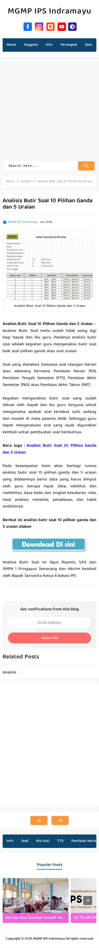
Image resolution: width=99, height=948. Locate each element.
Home (11, 45)
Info (10, 842)
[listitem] (36, 901)
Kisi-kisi (42, 842)
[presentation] (87, 901)
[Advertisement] (49, 111)
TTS (60, 842)
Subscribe (49, 639)
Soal (24, 842)
